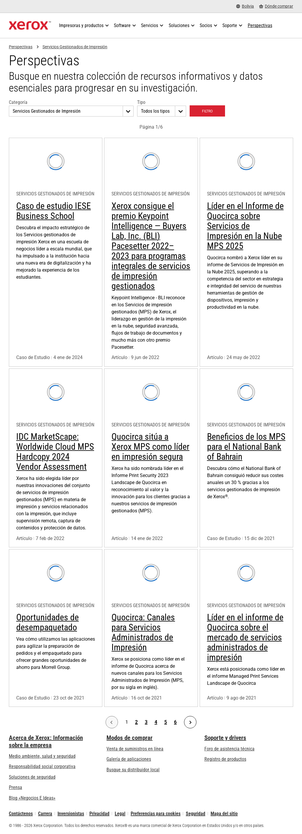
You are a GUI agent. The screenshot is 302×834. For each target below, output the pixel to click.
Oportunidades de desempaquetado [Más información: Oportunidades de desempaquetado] (47, 622)
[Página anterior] (111, 722)
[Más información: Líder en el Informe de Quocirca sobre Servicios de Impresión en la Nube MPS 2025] (246, 252)
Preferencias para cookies (155, 813)
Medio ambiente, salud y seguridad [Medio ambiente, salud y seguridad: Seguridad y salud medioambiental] (42, 756)
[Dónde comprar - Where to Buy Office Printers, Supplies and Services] (276, 6)
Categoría (18, 102)
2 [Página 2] (136, 722)
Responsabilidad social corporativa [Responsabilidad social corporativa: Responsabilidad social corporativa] (42, 766)
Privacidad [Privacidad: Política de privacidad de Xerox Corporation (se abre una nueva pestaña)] (99, 813)
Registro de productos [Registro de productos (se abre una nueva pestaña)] (225, 759)
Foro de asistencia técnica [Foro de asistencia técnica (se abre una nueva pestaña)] (229, 749)
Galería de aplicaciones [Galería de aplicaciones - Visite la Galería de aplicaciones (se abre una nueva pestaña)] (128, 759)
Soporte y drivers (225, 737)
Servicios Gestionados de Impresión (74, 46)
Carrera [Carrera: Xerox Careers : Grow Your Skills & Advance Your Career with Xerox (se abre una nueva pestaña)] (45, 813)
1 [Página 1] (126, 722)
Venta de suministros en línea (134, 749)
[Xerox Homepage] (30, 25)
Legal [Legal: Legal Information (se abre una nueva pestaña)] (120, 813)
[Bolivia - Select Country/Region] (245, 6)
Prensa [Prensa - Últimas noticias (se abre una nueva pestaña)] (15, 787)
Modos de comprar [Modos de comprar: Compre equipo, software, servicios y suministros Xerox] (129, 737)
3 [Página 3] (146, 722)
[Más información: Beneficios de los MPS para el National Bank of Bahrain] (246, 458)
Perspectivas (20, 46)
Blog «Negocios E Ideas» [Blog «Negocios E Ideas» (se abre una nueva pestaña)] (32, 798)
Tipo (141, 102)
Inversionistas (71, 813)
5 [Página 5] (165, 722)
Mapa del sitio (224, 813)
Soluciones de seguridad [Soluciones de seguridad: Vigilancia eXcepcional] (32, 777)
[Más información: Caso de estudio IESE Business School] (55, 252)
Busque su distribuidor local (133, 769)
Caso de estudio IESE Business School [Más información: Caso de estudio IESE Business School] (53, 211)
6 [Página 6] (175, 722)
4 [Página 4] (156, 722)
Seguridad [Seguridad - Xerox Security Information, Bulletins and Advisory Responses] (195, 813)
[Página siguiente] (190, 722)
